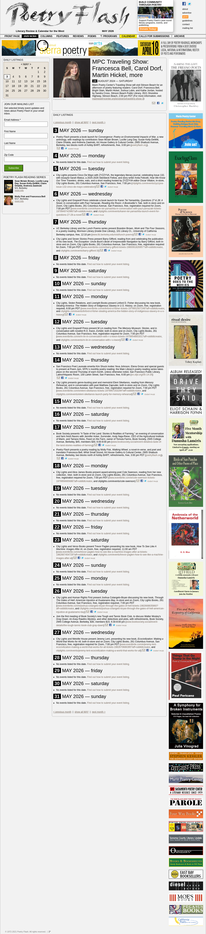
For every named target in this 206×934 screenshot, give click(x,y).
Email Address (12, 120)
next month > (99, 122)
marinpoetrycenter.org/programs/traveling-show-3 (118, 98)
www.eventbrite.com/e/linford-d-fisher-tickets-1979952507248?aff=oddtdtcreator (122, 308)
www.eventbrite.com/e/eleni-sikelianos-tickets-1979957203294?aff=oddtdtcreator (99, 390)
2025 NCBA (30, 36)
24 (7, 90)
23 (44, 86)
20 (25, 86)
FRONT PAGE (12, 36)
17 (7, 86)
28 (32, 90)
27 (25, 90)
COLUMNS (46, 36)
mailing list (187, 28)
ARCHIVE (179, 36)
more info (19, 190)
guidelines (187, 20)
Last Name (9, 143)
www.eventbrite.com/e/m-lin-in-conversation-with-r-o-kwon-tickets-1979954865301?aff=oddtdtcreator (109, 336)
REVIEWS (78, 36)
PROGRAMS (108, 36)
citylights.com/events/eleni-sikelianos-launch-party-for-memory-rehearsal (94, 394)
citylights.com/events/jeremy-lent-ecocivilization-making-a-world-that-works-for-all (98, 650)
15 (38, 81)
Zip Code (9, 155)
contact (186, 24)
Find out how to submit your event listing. (108, 162)
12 (19, 81)
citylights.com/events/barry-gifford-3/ (79, 250)
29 (38, 90)
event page (73, 149)
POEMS (92, 36)
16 (44, 81)
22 (38, 86)
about (185, 9)
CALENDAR (128, 36)
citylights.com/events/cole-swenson (116, 481)
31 (7, 95)
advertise (187, 13)
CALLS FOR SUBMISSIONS (154, 36)
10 (7, 81)
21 (32, 86)
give (185, 16)
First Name (10, 131)
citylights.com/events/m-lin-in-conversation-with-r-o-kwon (90, 340)
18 (13, 86)
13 (25, 81)
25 (13, 90)
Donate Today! (148, 29)
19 (19, 86)
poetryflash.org (139, 145)
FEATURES (62, 36)
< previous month (62, 122)
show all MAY (82, 122)
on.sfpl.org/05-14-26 (141, 374)
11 (13, 81)
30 (44, 90)
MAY (26, 64)
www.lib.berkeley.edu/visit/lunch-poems (112, 234)
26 (19, 90)
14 (32, 81)
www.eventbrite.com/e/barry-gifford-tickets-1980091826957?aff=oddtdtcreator (122, 247)
